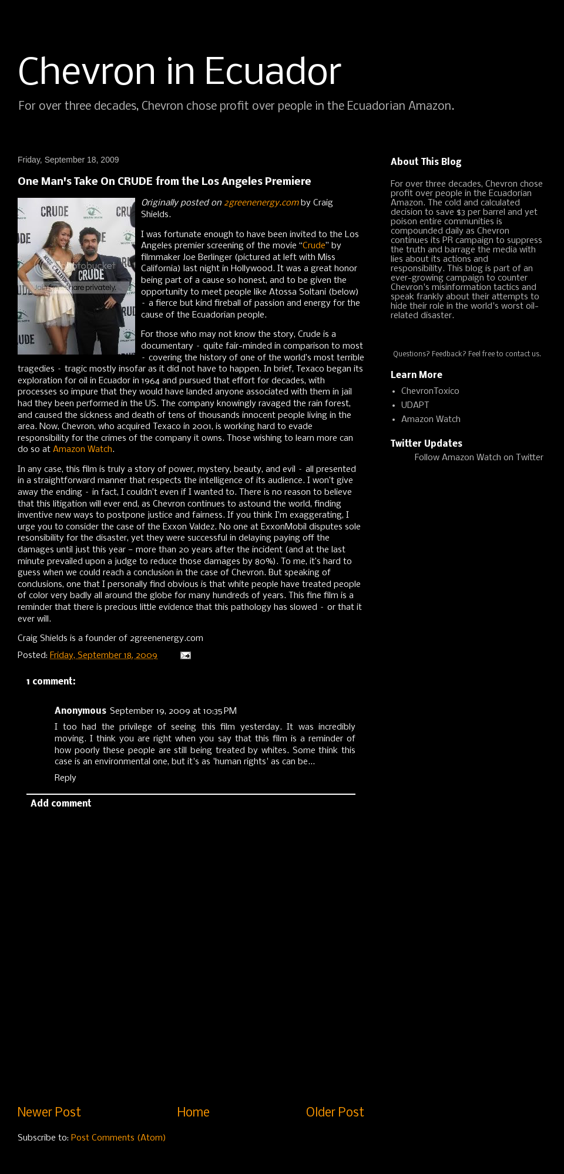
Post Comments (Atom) (118, 1138)
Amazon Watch (82, 449)
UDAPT (415, 405)
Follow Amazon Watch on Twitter (479, 458)
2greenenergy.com (261, 203)
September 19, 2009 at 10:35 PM (173, 711)
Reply (65, 778)
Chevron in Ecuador (180, 74)
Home (193, 1113)
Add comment (61, 804)
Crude (314, 246)
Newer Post (49, 1113)
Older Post (335, 1113)
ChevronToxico (430, 391)
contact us (522, 354)
